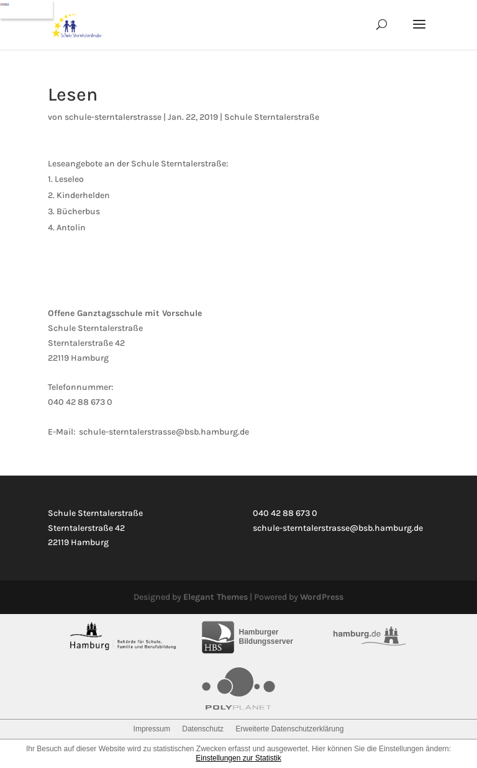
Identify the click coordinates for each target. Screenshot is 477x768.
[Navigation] (26, 9)
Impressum (152, 729)
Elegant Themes (215, 597)
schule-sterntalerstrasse (113, 117)
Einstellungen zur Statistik (238, 758)
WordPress (321, 597)
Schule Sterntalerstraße (271, 117)
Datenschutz (203, 729)
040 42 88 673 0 (80, 402)
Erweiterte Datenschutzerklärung (289, 729)
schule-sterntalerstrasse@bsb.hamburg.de (164, 432)
